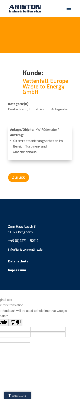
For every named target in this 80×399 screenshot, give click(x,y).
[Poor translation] (15, 322)
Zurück (18, 177)
